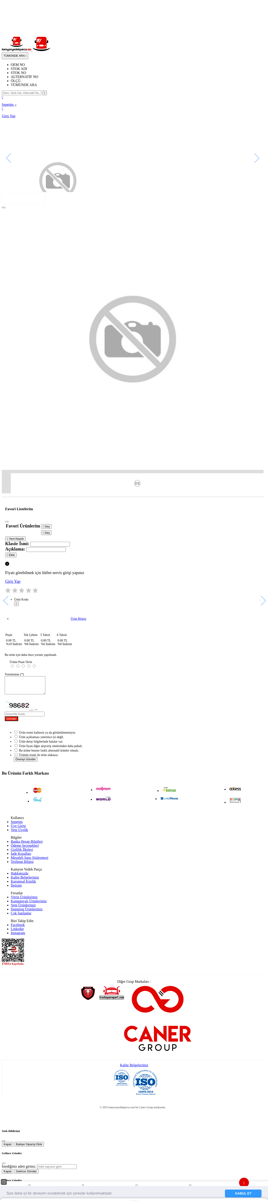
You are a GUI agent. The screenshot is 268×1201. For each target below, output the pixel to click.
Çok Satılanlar (21, 916)
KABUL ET (243, 1193)
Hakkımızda (19, 877)
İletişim (16, 889)
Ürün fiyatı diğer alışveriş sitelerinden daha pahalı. (51, 749)
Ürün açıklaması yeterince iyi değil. (41, 740)
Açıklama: (15, 548)
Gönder (11, 722)
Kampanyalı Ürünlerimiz (29, 904)
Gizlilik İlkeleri (22, 853)
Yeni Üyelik (19, 833)
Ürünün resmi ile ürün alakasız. (39, 758)
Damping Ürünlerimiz (27, 912)
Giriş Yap (12, 581)
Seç (46, 526)
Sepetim (16, 825)
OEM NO (18, 65)
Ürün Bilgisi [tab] (78, 618)
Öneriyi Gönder (25, 762)
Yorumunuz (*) (14, 674)
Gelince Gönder (26, 1174)
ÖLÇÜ (16, 81)
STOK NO (18, 73)
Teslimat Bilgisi (22, 865)
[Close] (3, 207)
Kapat (7, 1147)
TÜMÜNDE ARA (24, 85)
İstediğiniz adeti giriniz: (19, 1170)
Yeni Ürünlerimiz (23, 908)
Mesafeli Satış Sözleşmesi (29, 861)
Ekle (11, 555)
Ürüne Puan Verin (21, 662)
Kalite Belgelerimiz (25, 881)
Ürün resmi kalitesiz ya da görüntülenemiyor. (47, 736)
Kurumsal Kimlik (23, 885)
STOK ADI (19, 69)
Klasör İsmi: (17, 543)
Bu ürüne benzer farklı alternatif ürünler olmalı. (49, 754)
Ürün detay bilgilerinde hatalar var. (41, 745)
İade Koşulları (21, 857)
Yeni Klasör (15, 538)
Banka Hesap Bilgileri (27, 845)
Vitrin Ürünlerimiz (24, 900)
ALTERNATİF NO (24, 77)
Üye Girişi (18, 829)
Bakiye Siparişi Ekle (29, 1147)
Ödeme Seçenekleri (25, 849)
